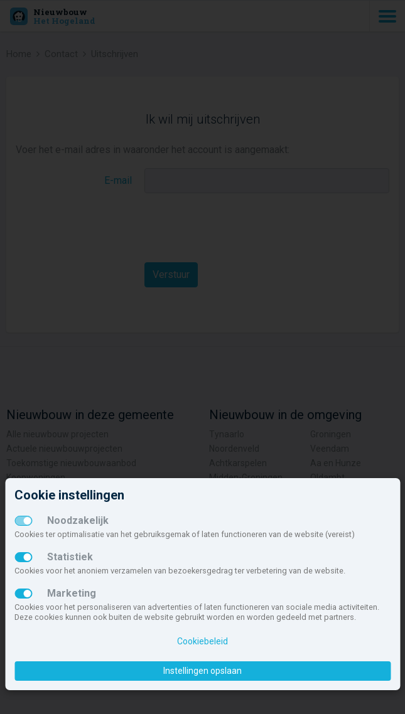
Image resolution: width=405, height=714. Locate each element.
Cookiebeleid (202, 641)
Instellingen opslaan (202, 671)
